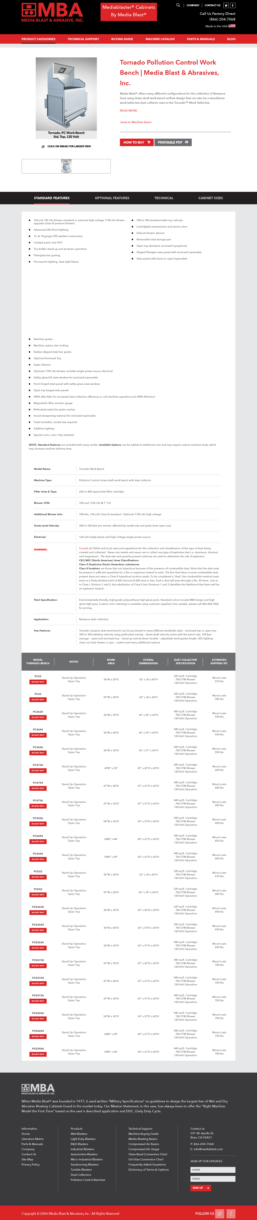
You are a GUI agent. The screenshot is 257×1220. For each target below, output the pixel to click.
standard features (52, 198)
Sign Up (201, 1187)
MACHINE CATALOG (160, 39)
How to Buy (136, 142)
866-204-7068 (204, 1144)
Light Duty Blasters (83, 1139)
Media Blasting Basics (142, 1139)
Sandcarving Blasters (85, 1165)
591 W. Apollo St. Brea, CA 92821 (202, 1135)
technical (163, 198)
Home (26, 1134)
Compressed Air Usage (143, 1149)
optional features (112, 198)
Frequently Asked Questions (147, 1165)
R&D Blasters (79, 1144)
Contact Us (212, 5)
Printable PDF (173, 142)
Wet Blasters (79, 1134)
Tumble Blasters (81, 1170)
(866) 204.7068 (222, 19)
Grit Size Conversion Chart (145, 1159)
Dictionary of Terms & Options (148, 1170)
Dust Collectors (81, 1175)
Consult (83, 548)
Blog (231, 39)
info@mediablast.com (208, 1149)
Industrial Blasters (82, 1149)
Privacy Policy (31, 1165)
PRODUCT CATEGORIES (38, 39)
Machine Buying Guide (143, 1134)
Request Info (38, 682)
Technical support (83, 39)
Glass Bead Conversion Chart (147, 1154)
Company (193, 5)
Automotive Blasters (84, 1154)
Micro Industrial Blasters (87, 1159)
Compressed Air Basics (143, 1144)
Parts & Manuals (32, 1144)
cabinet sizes (211, 198)
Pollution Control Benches (88, 1180)
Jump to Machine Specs (136, 122)
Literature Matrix (33, 1139)
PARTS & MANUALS (201, 39)
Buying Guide (122, 39)
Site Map (27, 1159)
